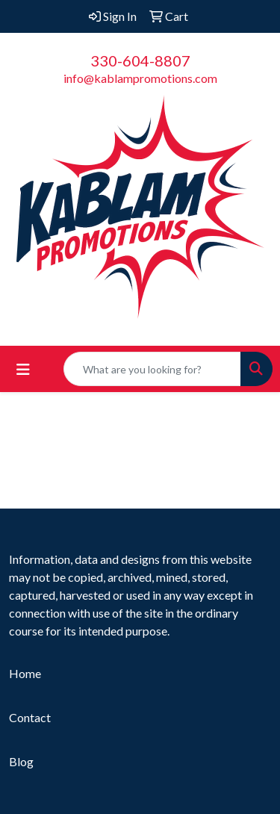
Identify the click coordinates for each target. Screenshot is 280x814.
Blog (21, 761)
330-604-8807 (140, 60)
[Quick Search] (152, 369)
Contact (30, 717)
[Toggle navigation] (23, 369)
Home (25, 673)
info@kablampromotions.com (140, 78)
